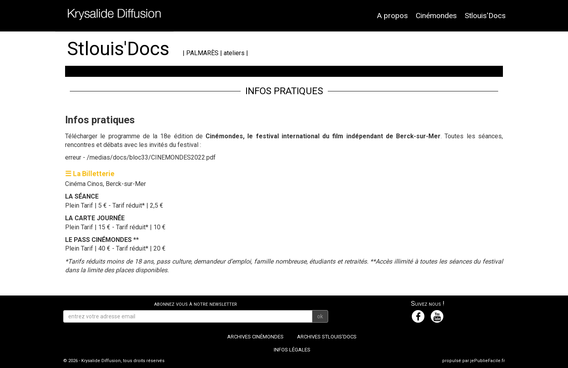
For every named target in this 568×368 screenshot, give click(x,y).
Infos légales (292, 350)
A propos (392, 15)
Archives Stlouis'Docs (327, 337)
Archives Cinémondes (255, 337)
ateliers (234, 53)
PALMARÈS (202, 53)
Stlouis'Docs (485, 15)
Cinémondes (436, 15)
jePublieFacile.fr (487, 360)
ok (320, 316)
